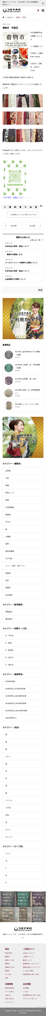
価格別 (7, 964)
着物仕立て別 (9, 967)
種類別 (7, 956)
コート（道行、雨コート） (15, 566)
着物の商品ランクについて (32, 967)
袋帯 (7, 544)
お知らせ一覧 (35, 240)
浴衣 (7, 580)
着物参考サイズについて (31, 964)
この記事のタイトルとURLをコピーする (23, 214)
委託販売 (8, 619)
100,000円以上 (11, 718)
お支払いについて (29, 953)
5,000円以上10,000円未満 (15, 689)
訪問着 (8, 471)
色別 (6, 978)
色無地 (8, 573)
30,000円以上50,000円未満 (15, 703)
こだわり (26, 991)
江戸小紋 (8, 558)
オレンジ (8, 837)
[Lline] (20, 207)
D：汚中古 (9, 636)
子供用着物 (9, 507)
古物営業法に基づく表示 (31, 974)
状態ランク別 (9, 960)
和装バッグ (9, 493)
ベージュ (8, 800)
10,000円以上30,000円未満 (15, 696)
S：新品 (8, 643)
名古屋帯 (8, 595)
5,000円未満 (10, 681)
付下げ (8, 522)
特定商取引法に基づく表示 (32, 995)
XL (6, 861)
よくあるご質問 (28, 971)
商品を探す (8, 953)
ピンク (8, 830)
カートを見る (9, 991)
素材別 (7, 971)
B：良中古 (9, 657)
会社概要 (26, 988)
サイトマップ (9, 1002)
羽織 (7, 485)
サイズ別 (8, 974)
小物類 (8, 537)
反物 (7, 500)
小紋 (7, 478)
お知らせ (8, 995)
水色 (7, 815)
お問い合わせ (9, 998)
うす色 (8, 808)
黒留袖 (8, 515)
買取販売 (8, 612)
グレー (8, 756)
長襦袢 (8, 588)
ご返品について (28, 956)
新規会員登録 (9, 988)
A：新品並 (9, 650)
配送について (27, 960)
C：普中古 (9, 665)
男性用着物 (9, 551)
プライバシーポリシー (30, 998)
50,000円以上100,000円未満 (16, 711)
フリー (8, 853)
